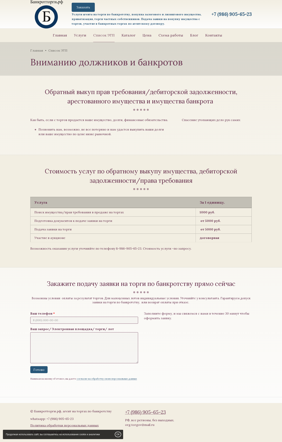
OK (118, 434)
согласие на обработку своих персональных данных (107, 378)
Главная (60, 35)
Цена (147, 35)
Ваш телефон (41, 313)
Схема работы (170, 35)
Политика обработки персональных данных (64, 425)
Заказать (83, 7)
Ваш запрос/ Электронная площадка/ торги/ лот (72, 329)
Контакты (213, 35)
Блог (194, 35)
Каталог (129, 35)
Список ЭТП (104, 35)
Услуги (80, 35)
